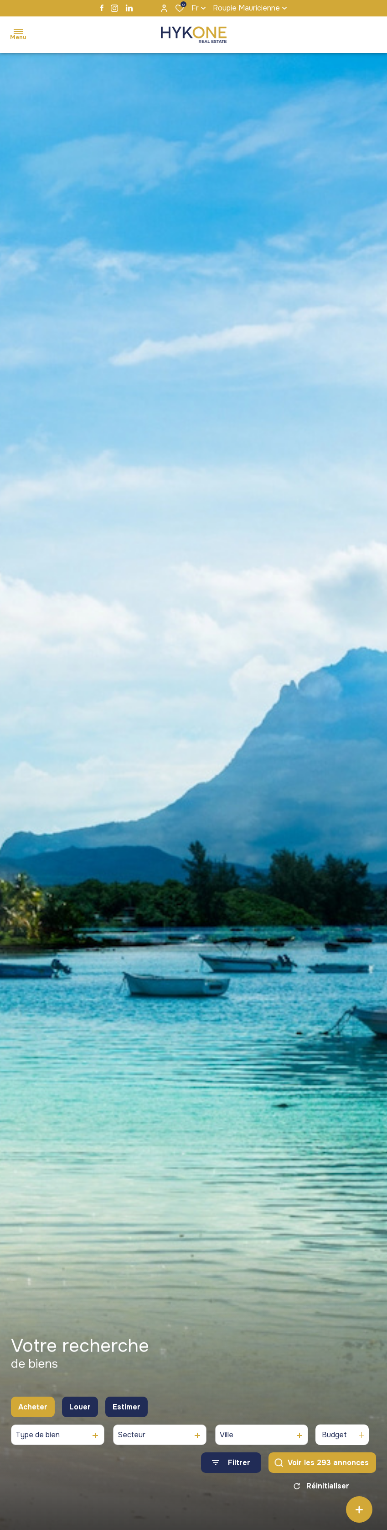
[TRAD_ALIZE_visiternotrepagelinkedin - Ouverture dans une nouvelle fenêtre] (129, 8)
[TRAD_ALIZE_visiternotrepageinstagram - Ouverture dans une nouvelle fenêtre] (114, 8)
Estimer (126, 1408)
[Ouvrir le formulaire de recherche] (231, 1464)
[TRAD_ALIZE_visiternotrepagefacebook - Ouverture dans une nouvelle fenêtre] (101, 8)
